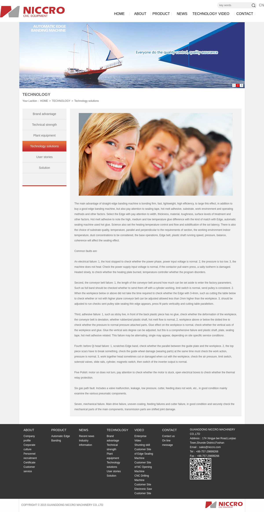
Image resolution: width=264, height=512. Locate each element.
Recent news (86, 436)
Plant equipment (44, 135)
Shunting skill (142, 444)
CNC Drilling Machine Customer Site (142, 480)
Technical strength (44, 124)
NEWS (182, 14)
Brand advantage (44, 114)
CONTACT (244, 14)
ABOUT (140, 14)
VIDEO (223, 14)
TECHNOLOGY (202, 14)
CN (261, 5)
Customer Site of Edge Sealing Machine (143, 454)
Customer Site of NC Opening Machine (143, 467)
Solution (44, 167)
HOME (119, 14)
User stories (44, 157)
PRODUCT (161, 14)
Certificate (29, 462)
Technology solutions (86, 100)
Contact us (168, 436)
